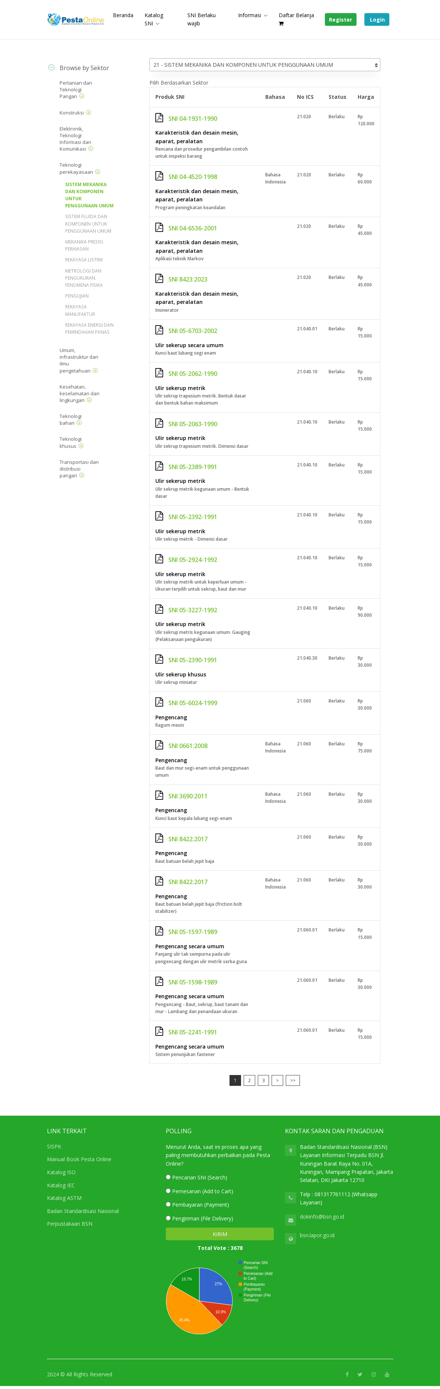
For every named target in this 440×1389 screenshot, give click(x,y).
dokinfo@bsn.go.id (322, 1216)
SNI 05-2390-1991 (186, 660)
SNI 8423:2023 (181, 279)
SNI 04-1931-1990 (186, 118)
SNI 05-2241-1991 (186, 1032)
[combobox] (264, 64)
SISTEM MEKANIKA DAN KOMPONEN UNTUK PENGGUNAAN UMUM (89, 195)
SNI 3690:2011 (181, 796)
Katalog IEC (61, 1185)
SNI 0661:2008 (181, 746)
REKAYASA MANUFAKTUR (80, 310)
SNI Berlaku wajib (201, 19)
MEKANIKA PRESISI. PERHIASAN (84, 245)
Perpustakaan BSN (69, 1223)
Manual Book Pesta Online (79, 1159)
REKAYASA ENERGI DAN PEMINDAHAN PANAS (89, 328)
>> (292, 1080)
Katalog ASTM (64, 1197)
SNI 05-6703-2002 (186, 331)
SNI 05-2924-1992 (186, 560)
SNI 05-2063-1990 (186, 424)
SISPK (54, 1146)
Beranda (123, 15)
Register (340, 19)
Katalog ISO (61, 1172)
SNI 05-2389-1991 (186, 467)
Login (376, 19)
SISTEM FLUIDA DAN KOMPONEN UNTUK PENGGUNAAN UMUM (88, 223)
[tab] (86, 68)
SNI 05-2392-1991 (186, 517)
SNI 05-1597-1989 (186, 932)
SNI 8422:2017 (181, 839)
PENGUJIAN (77, 296)
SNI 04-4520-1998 (186, 177)
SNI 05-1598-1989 (186, 982)
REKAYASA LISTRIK (84, 260)
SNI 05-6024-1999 (186, 703)
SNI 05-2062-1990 (186, 374)
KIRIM (220, 1234)
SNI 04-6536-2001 (186, 228)
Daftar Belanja (296, 19)
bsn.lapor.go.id (317, 1235)
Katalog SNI (154, 19)
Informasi (249, 15)
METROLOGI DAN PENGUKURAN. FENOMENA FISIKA (84, 278)
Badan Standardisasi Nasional (83, 1210)
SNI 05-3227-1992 (186, 610)
